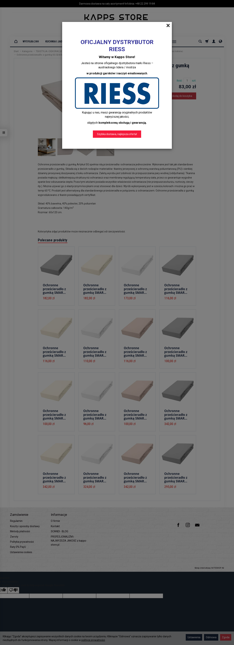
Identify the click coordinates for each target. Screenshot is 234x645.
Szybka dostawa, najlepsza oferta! (117, 134)
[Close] (168, 25)
